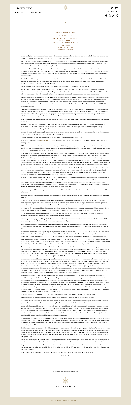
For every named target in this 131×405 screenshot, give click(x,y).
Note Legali (58, 400)
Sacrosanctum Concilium (47, 140)
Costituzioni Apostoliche (31, 12)
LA (68, 23)
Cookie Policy (65, 400)
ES (62, 23)
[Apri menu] (116, 8)
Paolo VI (17, 12)
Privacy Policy (74, 400)
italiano (111, 12)
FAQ (52, 400)
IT (65, 23)
